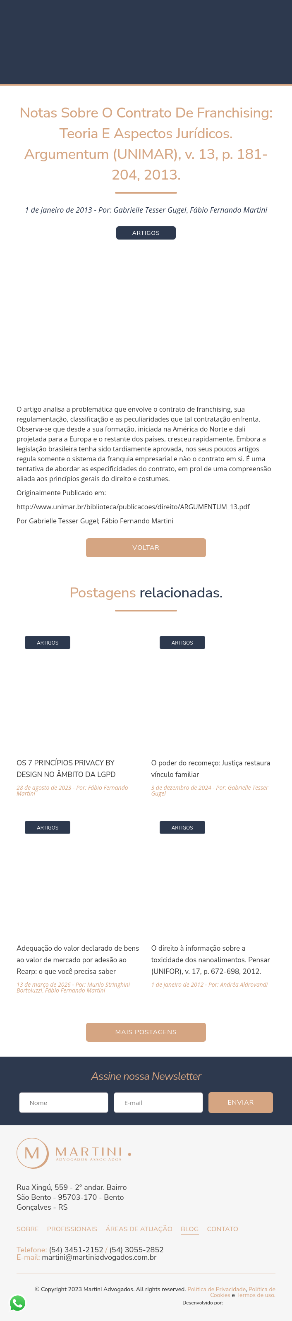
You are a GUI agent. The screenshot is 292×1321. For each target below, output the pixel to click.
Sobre (28, 1229)
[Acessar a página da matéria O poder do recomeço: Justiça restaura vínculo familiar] (213, 712)
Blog (190, 1229)
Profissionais (72, 1229)
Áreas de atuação (138, 1229)
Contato (223, 1229)
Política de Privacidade (216, 1289)
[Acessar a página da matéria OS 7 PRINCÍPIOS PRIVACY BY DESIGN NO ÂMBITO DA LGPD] (79, 712)
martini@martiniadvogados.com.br (99, 1257)
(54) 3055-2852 (136, 1250)
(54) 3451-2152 (76, 1250)
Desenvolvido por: (228, 1302)
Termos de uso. (256, 1295)
